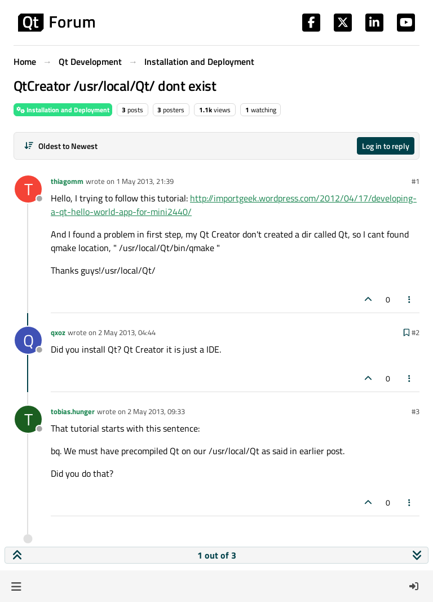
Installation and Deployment (62, 109)
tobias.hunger (73, 411)
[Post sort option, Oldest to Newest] (61, 146)
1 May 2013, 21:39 (145, 181)
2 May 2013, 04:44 (127, 332)
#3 (415, 411)
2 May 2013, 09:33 (156, 411)
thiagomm (67, 181)
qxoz (58, 332)
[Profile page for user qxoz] (28, 340)
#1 (415, 181)
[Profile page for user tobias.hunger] (28, 419)
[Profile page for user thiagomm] (28, 189)
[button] (16, 586)
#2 (415, 332)
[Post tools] (410, 299)
